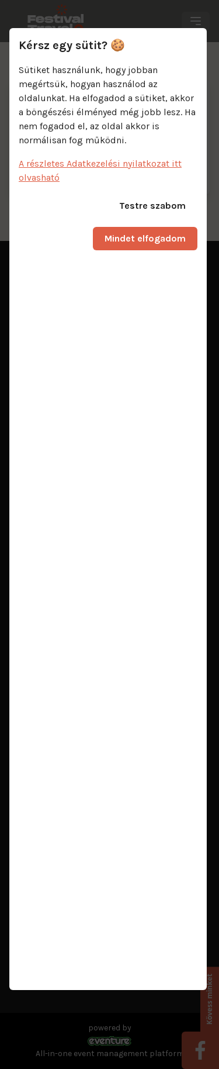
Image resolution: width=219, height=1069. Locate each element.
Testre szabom (152, 205)
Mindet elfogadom (145, 238)
